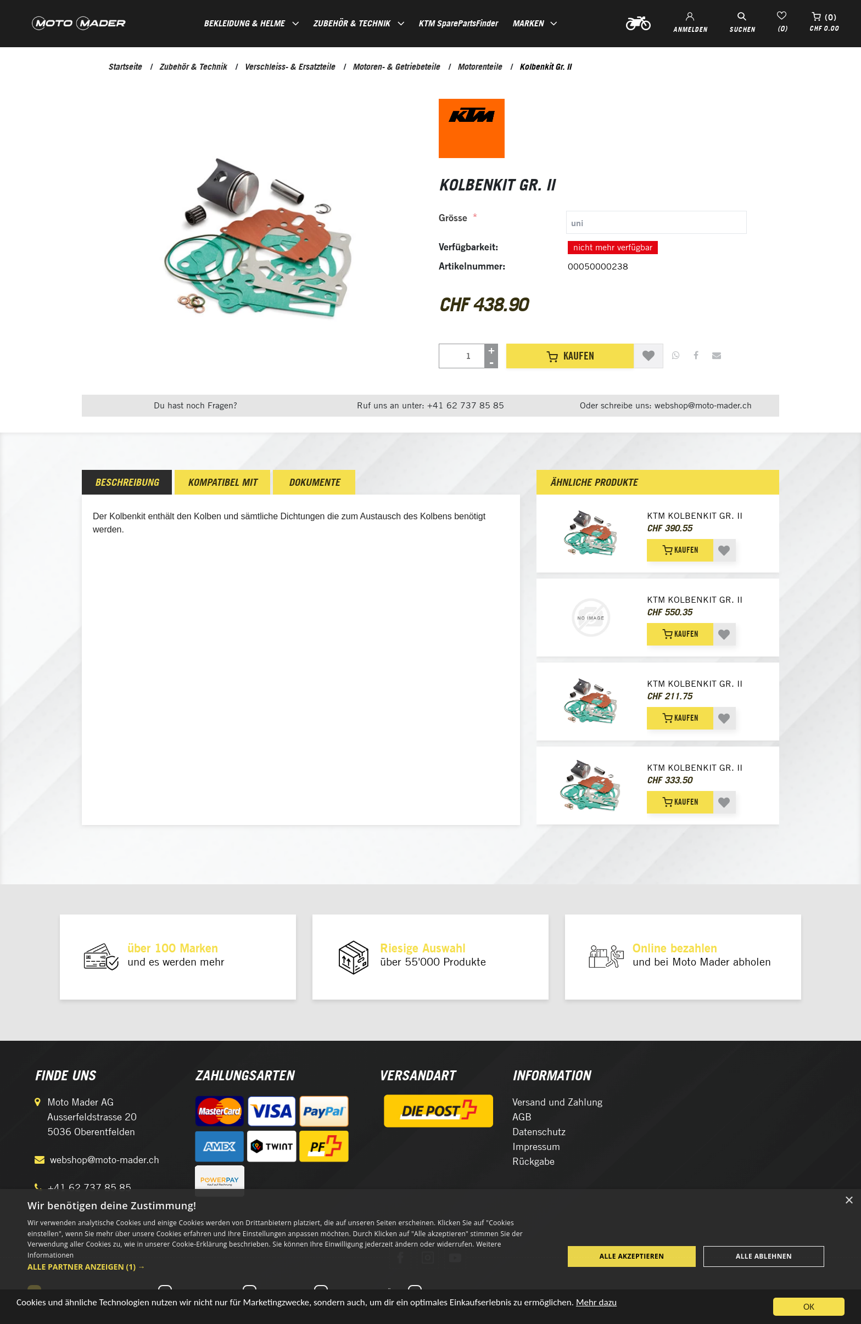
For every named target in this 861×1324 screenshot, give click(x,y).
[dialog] (430, 1256)
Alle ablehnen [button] (764, 1256)
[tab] (593, 222)
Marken (528, 23)
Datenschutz (539, 1131)
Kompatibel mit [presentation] (222, 482)
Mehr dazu (596, 1305)
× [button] (849, 1201)
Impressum (536, 1146)
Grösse (453, 217)
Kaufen (570, 355)
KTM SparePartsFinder (457, 23)
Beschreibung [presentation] (127, 482)
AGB (522, 1117)
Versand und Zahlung (557, 1102)
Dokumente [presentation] (314, 482)
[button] (287, 1266)
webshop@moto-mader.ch (104, 1159)
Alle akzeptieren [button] (632, 1256)
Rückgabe (533, 1161)
